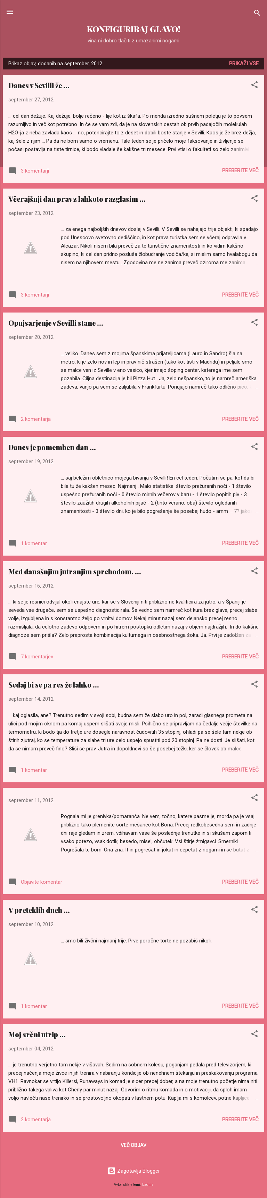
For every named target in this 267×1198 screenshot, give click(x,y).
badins (148, 1184)
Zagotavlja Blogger (133, 1171)
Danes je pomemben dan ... (52, 447)
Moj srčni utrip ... (37, 1034)
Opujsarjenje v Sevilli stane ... (55, 322)
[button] (254, 86)
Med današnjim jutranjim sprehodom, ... (74, 571)
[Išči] (257, 14)
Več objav (133, 1145)
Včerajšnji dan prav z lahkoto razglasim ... (77, 198)
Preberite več (240, 170)
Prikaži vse (244, 63)
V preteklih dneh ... (39, 910)
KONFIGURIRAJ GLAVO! (133, 29)
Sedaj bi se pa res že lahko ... (53, 684)
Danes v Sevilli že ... (39, 85)
